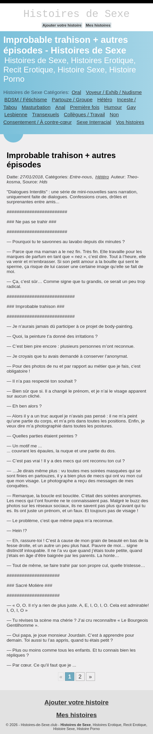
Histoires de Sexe (76, 14)
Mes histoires (98, 25)
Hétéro (104, 99)
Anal (60, 107)
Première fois (84, 107)
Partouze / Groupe (72, 99)
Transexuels (45, 114)
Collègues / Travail (84, 114)
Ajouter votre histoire (62, 25)
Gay (131, 107)
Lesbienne (15, 114)
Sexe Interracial (94, 122)
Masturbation (36, 107)
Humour (113, 107)
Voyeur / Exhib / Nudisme (114, 92)
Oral (76, 92)
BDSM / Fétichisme (25, 99)
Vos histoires (130, 122)
